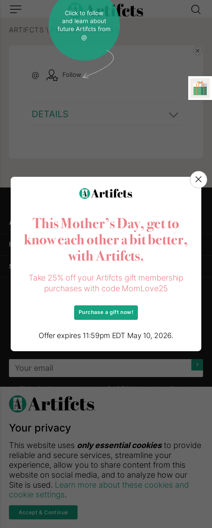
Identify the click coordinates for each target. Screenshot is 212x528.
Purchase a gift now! (106, 312)
